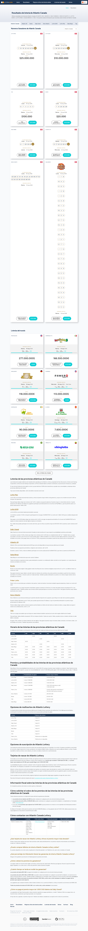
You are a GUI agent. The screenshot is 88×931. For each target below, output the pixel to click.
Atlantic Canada (15, 23)
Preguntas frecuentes (15, 911)
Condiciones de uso (15, 912)
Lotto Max (62, 23)
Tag (76, 23)
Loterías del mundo (59, 2)
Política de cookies (26, 912)
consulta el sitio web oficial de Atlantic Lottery (46, 778)
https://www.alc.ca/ (39, 821)
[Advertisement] (26, 70)
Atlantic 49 (24, 23)
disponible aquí (19, 802)
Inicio (67, 8)
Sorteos (65, 904)
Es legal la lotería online (42, 911)
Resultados (19, 904)
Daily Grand (37, 23)
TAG (11, 611)
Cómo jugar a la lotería (28, 911)
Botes (70, 2)
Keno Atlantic (46, 23)
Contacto (61, 911)
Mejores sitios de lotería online (42, 2)
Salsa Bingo (70, 23)
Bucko (31, 23)
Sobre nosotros (53, 911)
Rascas (12, 906)
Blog (71, 904)
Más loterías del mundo (44, 473)
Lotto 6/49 (54, 23)
